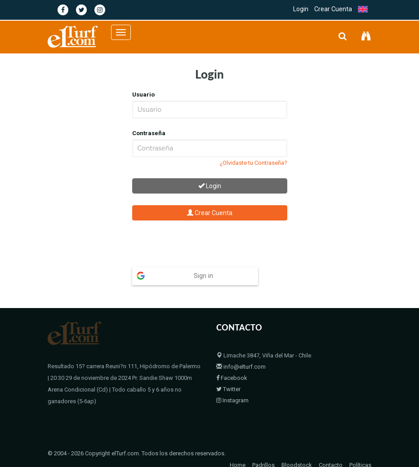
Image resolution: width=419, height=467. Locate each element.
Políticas (360, 447)
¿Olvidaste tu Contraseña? (253, 162)
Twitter (228, 371)
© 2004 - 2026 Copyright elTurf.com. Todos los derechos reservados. (137, 435)
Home (237, 447)
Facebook (231, 360)
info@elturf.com (241, 349)
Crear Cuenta (333, 9)
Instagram (232, 382)
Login (300, 9)
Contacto (331, 447)
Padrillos (263, 447)
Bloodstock (296, 447)
